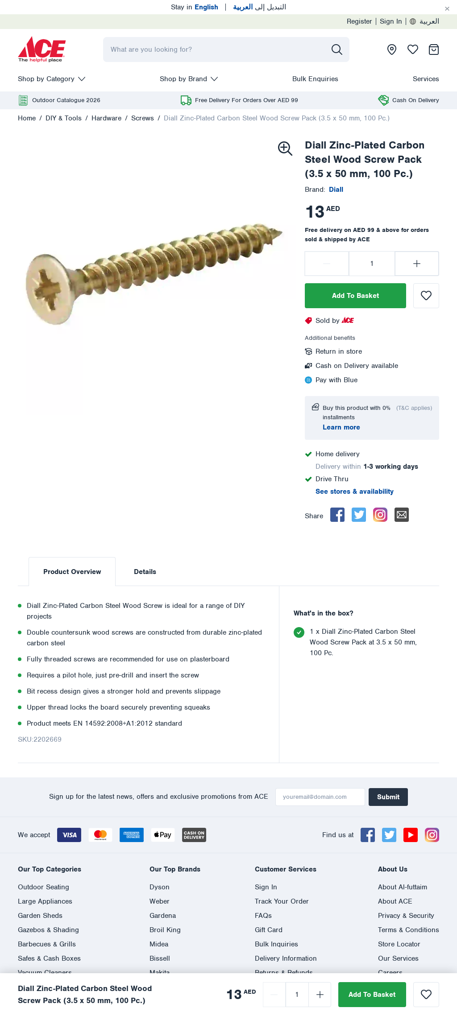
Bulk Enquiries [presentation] (315, 78)
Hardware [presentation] (106, 118)
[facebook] (337, 515)
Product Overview (72, 571)
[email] (402, 515)
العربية (424, 21)
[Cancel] (447, 9)
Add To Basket (355, 295)
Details (145, 571)
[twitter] (359, 515)
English (30, 923)
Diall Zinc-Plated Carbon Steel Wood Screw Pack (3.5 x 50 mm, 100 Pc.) (277, 118)
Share (314, 516)
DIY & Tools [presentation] (64, 118)
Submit (388, 797)
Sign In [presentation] (391, 21)
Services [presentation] (426, 78)
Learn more (341, 427)
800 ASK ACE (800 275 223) (247, 891)
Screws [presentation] (142, 118)
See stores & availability (355, 491)
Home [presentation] (27, 118)
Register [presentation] (359, 21)
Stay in (194, 7)
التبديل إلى (259, 7)
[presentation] (42, 49)
